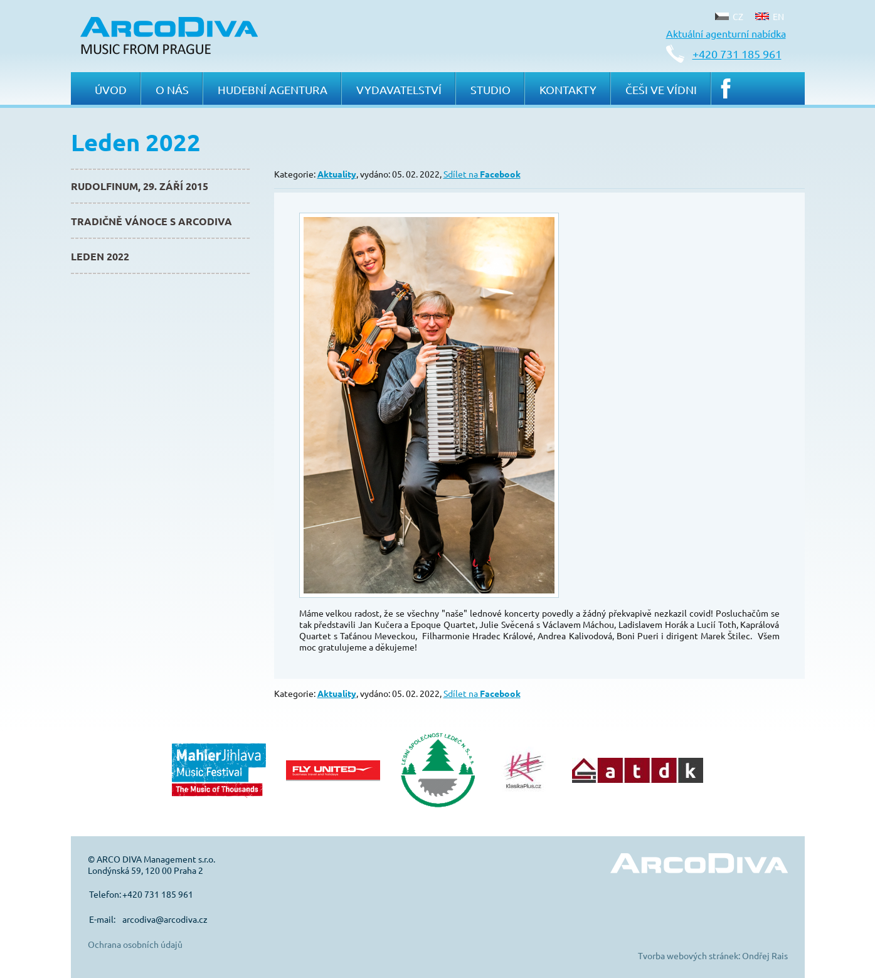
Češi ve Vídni (661, 89)
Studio (490, 89)
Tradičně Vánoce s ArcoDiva (151, 221)
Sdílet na (482, 173)
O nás (172, 89)
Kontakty (568, 89)
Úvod (111, 89)
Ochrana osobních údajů (135, 944)
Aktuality (336, 173)
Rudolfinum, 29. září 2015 (139, 186)
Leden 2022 (100, 256)
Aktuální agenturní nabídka (726, 33)
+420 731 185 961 (737, 53)
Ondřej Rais (765, 955)
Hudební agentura (272, 89)
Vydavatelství (399, 89)
